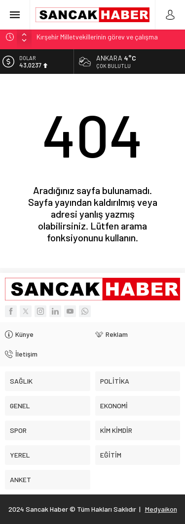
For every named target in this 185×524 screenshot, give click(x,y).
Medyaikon (161, 509)
